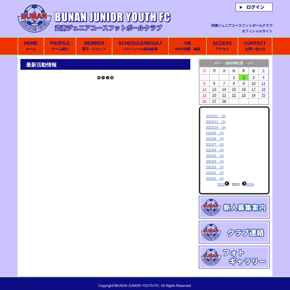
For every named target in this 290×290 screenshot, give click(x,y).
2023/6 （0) (215, 150)
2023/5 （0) (215, 156)
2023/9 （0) (215, 133)
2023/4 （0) (215, 162)
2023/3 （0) (215, 167)
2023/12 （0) (215, 116)
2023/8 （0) (215, 139)
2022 (221, 185)
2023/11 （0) (215, 122)
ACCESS (222, 46)
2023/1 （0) (215, 179)
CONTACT (255, 46)
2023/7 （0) (215, 145)
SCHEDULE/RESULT (140, 46)
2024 (250, 185)
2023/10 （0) (215, 128)
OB (187, 46)
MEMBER (94, 46)
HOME (31, 46)
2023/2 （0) (215, 173)
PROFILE (60, 46)
